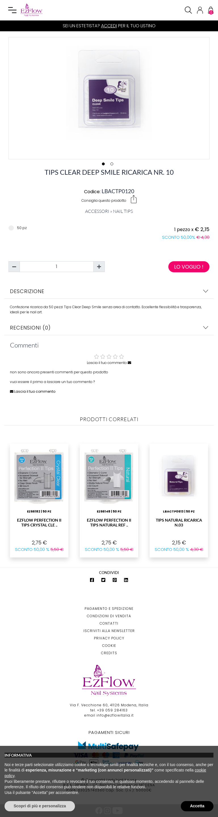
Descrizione (109, 291)
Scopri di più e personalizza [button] (40, 806)
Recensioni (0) (109, 327)
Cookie (109, 645)
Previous (4, 97)
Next (213, 97)
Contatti (109, 623)
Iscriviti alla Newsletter (109, 630)
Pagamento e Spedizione (109, 608)
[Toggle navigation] (12, 10)
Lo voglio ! (189, 266)
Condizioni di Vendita (109, 616)
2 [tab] (113, 165)
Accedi (109, 25)
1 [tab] (105, 165)
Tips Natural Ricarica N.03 (179, 522)
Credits (109, 653)
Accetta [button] (197, 806)
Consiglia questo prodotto (109, 199)
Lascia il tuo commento (109, 362)
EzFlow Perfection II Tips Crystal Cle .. (39, 522)
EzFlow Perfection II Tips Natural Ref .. (109, 522)
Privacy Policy (109, 638)
